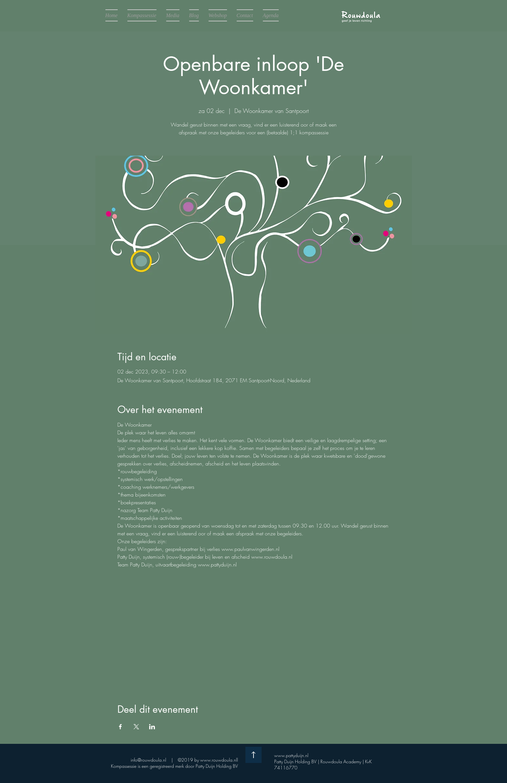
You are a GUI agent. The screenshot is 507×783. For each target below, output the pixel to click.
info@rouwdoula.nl (148, 760)
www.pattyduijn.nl (293, 755)
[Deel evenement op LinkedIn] (152, 726)
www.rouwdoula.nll (219, 760)
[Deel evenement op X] (136, 726)
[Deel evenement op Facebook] (120, 726)
